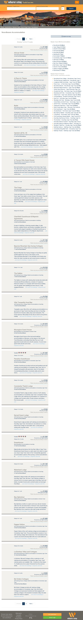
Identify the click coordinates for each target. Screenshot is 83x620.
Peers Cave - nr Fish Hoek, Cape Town (66, 84)
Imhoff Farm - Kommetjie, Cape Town (66, 103)
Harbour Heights (61, 68)
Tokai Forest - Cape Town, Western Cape (67, 94)
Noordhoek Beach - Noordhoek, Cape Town (68, 85)
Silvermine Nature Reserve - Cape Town (67, 87)
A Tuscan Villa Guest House (24, 160)
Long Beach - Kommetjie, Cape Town (66, 114)
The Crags (18, 188)
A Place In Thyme (20, 78)
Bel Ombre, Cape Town (62, 65)
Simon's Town (60, 66)
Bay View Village (60, 63)
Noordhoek (59, 45)
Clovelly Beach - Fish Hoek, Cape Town (67, 111)
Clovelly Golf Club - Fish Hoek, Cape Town (67, 91)
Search (71, 8)
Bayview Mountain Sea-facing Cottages (28, 246)
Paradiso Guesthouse (22, 359)
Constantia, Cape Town (62, 58)
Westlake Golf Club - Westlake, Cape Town (68, 100)
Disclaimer (18, 617)
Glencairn (59, 59)
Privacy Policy (18, 618)
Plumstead (59, 70)
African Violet (19, 53)
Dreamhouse (18, 442)
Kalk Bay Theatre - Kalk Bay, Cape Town (67, 130)
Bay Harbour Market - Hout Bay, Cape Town (68, 112)
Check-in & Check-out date (42, 6)
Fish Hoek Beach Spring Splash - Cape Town (68, 116)
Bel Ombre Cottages (21, 579)
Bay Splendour (19, 497)
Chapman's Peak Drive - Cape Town (66, 105)
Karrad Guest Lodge (21, 415)
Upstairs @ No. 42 (20, 133)
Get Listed (7, 617)
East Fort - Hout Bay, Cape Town (65, 98)
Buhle (16, 106)
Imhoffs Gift (59, 49)
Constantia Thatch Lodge (23, 386)
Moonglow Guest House (23, 330)
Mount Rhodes (60, 61)
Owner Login (52, 617)
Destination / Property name (13, 6)
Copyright (18, 615)
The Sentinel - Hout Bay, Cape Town (66, 120)
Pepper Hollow (19, 524)
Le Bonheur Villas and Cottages (25, 552)
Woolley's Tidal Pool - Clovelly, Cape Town (67, 125)
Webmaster (19, 613)
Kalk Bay (58, 54)
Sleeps (62, 6)
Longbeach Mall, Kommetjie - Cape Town (67, 82)
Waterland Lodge (20, 470)
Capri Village (59, 47)
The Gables (18, 273)
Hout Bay (59, 52)
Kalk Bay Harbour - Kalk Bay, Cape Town (67, 127)
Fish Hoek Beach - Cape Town (64, 109)
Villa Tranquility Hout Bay (23, 302)
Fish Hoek (59, 50)
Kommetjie (59, 56)
